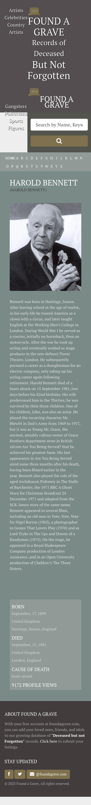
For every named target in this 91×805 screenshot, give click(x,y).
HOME (7, 158)
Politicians (16, 113)
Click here (48, 741)
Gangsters (16, 106)
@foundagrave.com (50, 774)
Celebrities (16, 17)
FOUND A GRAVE (49, 26)
